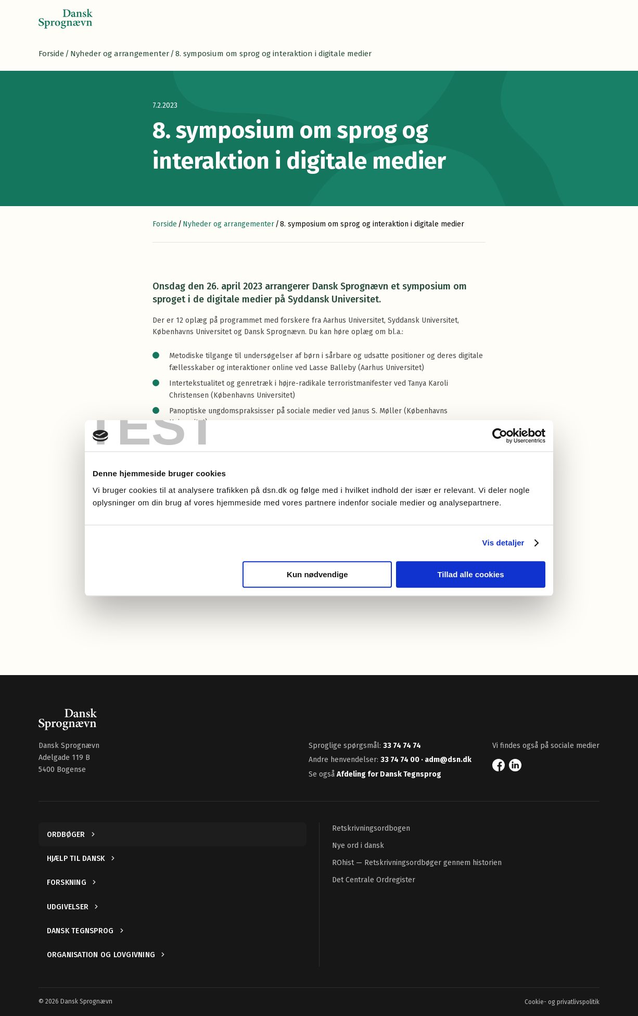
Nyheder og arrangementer (119, 53)
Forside (51, 53)
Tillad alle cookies (470, 574)
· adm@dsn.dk (446, 759)
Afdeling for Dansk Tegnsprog (389, 774)
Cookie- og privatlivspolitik (562, 1002)
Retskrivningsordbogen (371, 828)
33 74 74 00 (400, 759)
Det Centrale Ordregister (373, 879)
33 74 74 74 (402, 745)
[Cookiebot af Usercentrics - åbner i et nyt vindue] (499, 435)
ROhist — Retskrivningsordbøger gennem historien (417, 862)
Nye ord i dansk (358, 845)
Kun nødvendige (317, 574)
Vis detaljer (503, 542)
